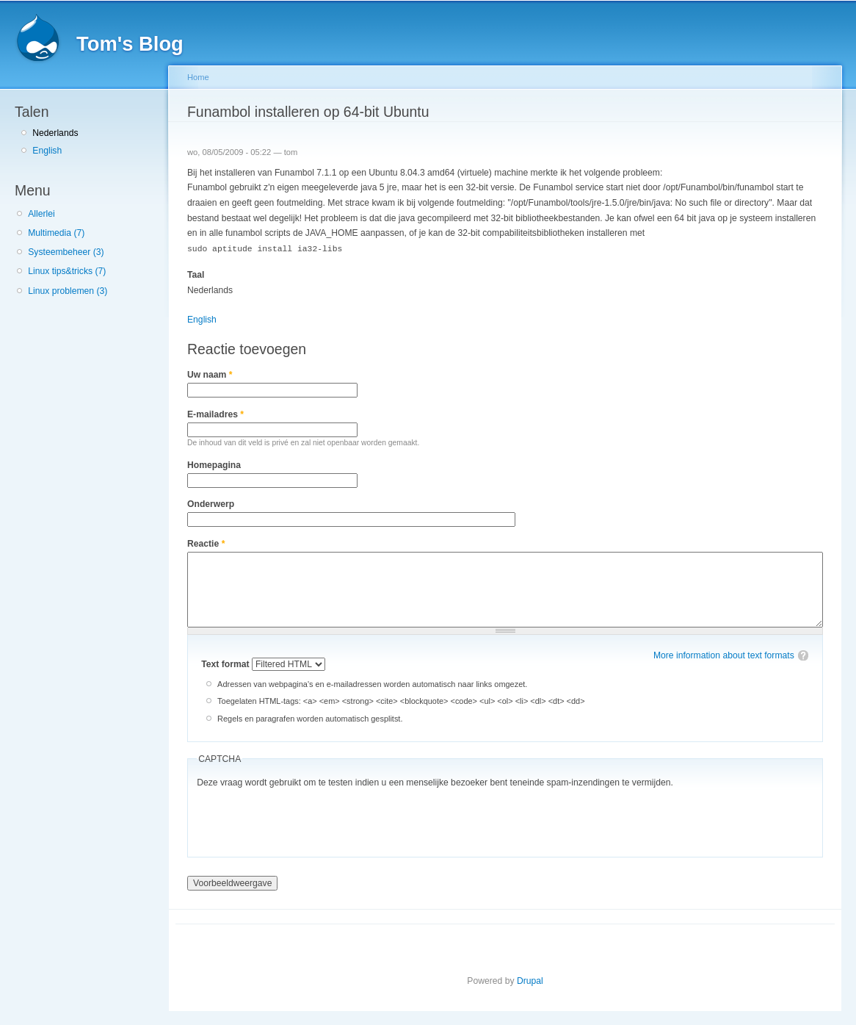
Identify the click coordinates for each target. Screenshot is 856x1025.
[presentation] (308, 818)
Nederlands (55, 133)
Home (198, 77)
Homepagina (214, 464)
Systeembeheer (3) (66, 252)
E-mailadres (215, 414)
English (47, 150)
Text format (226, 663)
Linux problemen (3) (67, 291)
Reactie (206, 543)
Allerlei (41, 214)
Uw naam (209, 374)
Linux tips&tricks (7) (67, 271)
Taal (195, 274)
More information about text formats (723, 655)
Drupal (530, 980)
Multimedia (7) (56, 233)
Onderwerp (210, 503)
